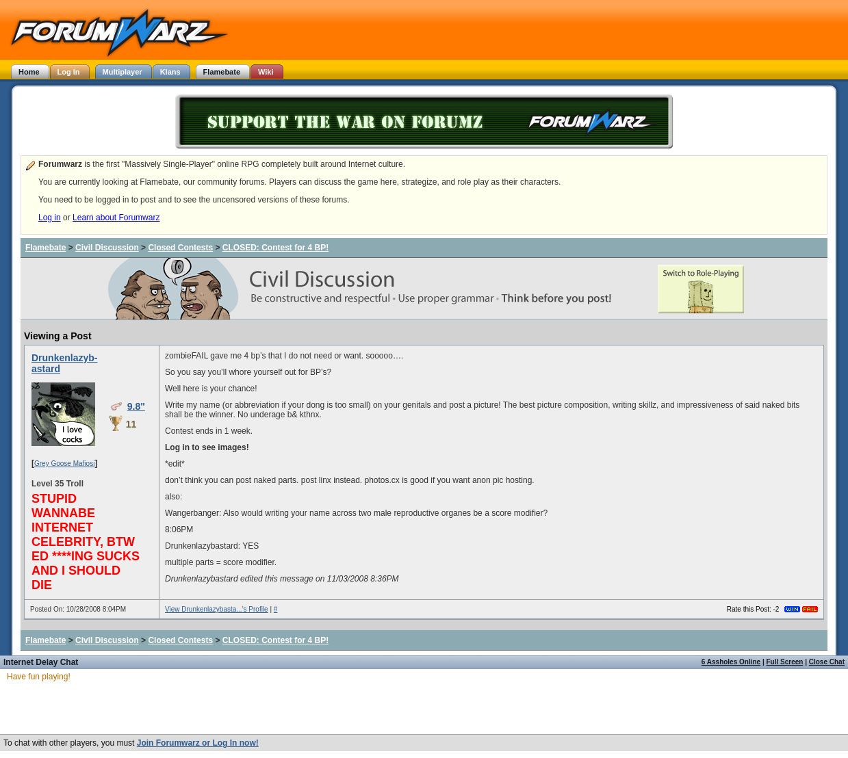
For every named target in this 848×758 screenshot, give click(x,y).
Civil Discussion (107, 247)
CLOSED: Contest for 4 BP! (275, 247)
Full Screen (785, 662)
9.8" (136, 406)
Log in (49, 217)
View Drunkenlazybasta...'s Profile (216, 609)
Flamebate (45, 247)
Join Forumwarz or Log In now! (198, 743)
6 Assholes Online (731, 662)
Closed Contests (180, 247)
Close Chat (827, 662)
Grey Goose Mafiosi (64, 463)
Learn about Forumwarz (116, 217)
